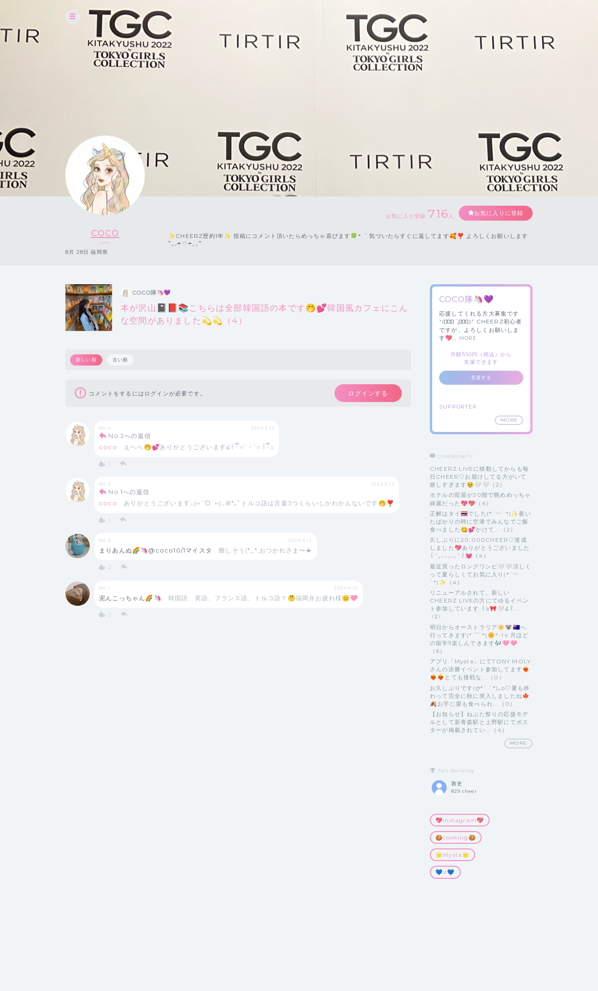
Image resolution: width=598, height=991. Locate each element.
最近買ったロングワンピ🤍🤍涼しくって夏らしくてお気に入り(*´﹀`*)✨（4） (480, 574)
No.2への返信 (129, 436)
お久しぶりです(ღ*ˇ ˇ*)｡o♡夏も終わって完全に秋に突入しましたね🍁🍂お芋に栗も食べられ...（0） (480, 695)
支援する (481, 377)
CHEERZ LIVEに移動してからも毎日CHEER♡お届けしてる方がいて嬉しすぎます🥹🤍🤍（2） (479, 476)
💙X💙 (445, 872)
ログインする (368, 393)
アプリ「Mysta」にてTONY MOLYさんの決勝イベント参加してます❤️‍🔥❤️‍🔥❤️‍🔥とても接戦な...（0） (480, 669)
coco (105, 232)
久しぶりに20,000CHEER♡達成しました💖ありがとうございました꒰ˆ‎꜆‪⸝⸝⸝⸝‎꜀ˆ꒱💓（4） (480, 547)
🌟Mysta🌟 (452, 854)
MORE (468, 338)
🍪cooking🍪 (455, 837)
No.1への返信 (129, 492)
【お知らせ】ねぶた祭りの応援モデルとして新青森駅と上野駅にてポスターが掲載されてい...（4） (479, 722)
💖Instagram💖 (459, 820)
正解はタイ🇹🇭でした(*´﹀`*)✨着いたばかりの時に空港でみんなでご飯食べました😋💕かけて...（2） (480, 521)
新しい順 (86, 360)
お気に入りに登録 (498, 212)
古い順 (120, 360)
